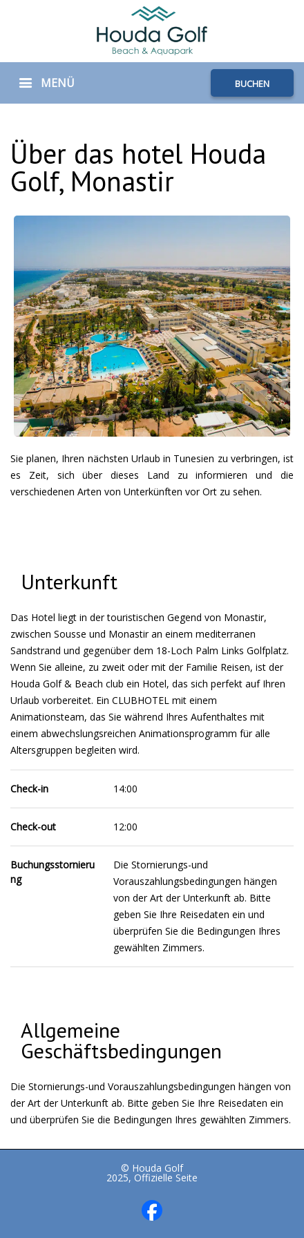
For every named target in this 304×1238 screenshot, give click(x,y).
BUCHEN (252, 83)
